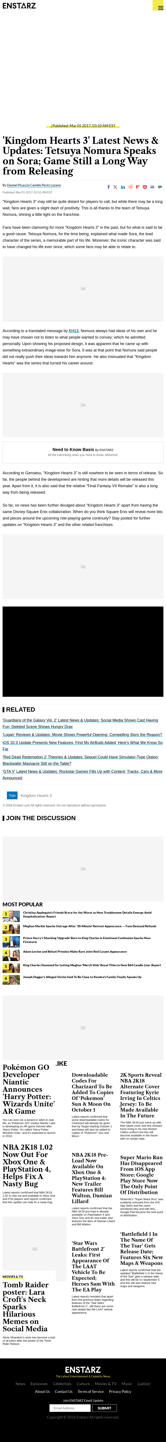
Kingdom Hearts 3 (36, 795)
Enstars (19, 5)
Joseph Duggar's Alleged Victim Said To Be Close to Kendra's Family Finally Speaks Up (82, 977)
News (20, 1383)
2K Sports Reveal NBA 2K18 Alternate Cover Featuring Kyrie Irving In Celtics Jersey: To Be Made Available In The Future (141, 1095)
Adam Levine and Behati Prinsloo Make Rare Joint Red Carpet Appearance (75, 951)
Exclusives (39, 1383)
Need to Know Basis (73, 449)
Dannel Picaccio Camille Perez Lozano (34, 185)
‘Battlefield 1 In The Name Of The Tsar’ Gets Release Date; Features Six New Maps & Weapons (141, 1248)
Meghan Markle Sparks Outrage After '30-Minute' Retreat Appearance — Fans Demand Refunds (89, 926)
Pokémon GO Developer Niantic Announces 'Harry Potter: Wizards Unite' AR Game (29, 1089)
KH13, (74, 331)
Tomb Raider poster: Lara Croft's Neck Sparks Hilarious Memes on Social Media (26, 1307)
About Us (42, 1391)
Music (127, 1383)
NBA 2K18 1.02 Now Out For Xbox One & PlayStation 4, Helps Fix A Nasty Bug (28, 1165)
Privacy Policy (120, 1391)
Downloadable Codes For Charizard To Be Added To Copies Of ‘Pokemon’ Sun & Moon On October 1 (92, 1092)
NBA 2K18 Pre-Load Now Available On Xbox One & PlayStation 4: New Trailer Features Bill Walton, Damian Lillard (92, 1178)
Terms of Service (91, 1391)
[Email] (152, 187)
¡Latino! (144, 1383)
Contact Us (63, 1391)
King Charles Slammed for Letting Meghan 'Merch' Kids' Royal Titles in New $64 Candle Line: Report (92, 965)
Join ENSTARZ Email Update (83, 1400)
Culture (83, 1383)
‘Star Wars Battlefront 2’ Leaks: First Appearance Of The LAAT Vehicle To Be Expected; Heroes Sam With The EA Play (93, 1266)
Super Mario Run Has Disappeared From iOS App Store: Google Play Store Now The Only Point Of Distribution (141, 1175)
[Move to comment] (159, 187)
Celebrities (62, 1383)
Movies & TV (13, 1277)
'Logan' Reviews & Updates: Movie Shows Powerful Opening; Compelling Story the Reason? (82, 735)
